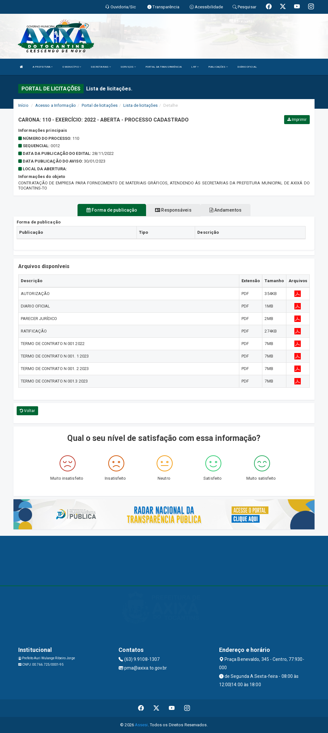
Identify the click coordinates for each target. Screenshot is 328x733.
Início (23, 105)
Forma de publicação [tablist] (111, 210)
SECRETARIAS (101, 66)
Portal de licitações (100, 105)
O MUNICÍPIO (71, 66)
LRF (195, 66)
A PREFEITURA (43, 66)
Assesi (141, 724)
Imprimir (297, 119)
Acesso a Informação (55, 105)
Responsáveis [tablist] (173, 210)
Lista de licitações (140, 105)
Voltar (27, 411)
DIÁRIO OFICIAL (247, 66)
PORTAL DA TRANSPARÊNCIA (163, 66)
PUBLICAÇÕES (218, 66)
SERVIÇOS (128, 66)
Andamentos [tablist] (225, 210)
